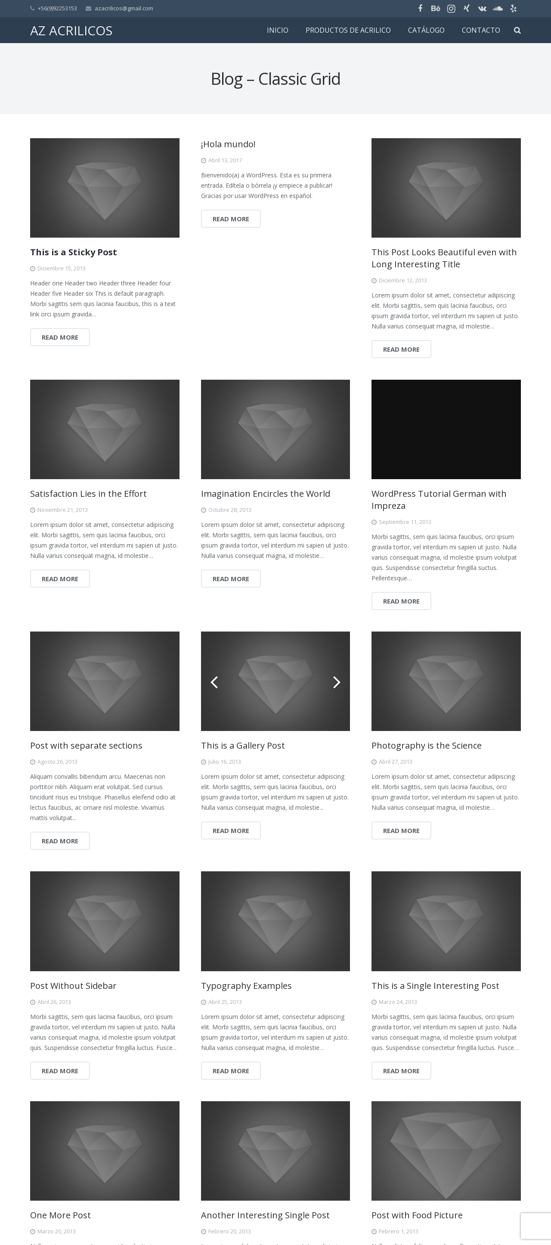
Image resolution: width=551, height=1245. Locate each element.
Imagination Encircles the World (265, 493)
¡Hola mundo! (228, 144)
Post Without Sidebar (73, 985)
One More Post (60, 1215)
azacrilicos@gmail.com (124, 8)
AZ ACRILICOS (71, 30)
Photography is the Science (426, 745)
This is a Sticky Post (73, 252)
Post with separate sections (86, 745)
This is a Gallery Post (243, 745)
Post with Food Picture (417, 1215)
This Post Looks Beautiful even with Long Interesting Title (444, 258)
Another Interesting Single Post (265, 1215)
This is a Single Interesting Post (435, 985)
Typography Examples (246, 985)
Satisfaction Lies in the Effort (88, 493)
